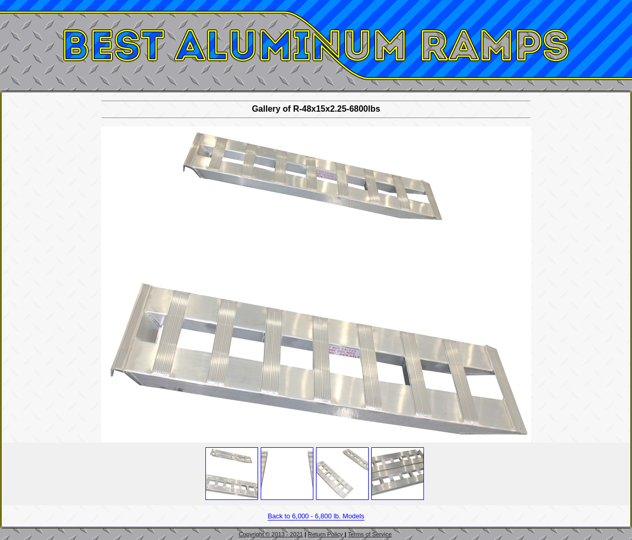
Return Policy (325, 534)
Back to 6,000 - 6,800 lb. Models (316, 516)
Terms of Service (369, 534)
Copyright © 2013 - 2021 (271, 534)
